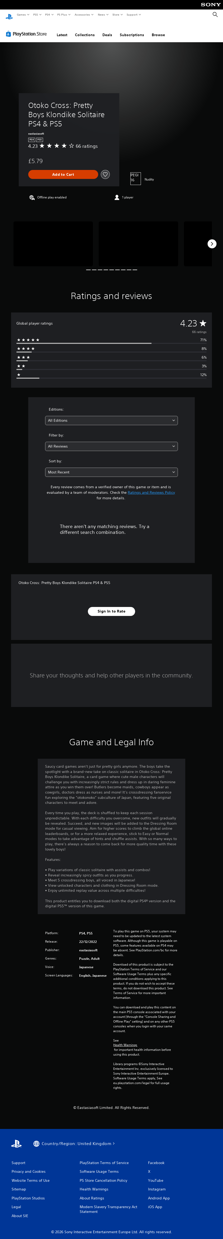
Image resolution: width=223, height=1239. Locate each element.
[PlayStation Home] (9, 15)
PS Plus (62, 14)
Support (131, 14)
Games (21, 14)
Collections (85, 29)
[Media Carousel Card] (53, 238)
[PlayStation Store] (27, 29)
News (101, 14)
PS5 (35, 14)
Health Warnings (125, 1040)
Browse (158, 29)
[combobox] (111, 415)
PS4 (47, 14)
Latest (62, 29)
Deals (107, 29)
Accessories (82, 14)
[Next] (211, 238)
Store (115, 14)
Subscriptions (132, 29)
